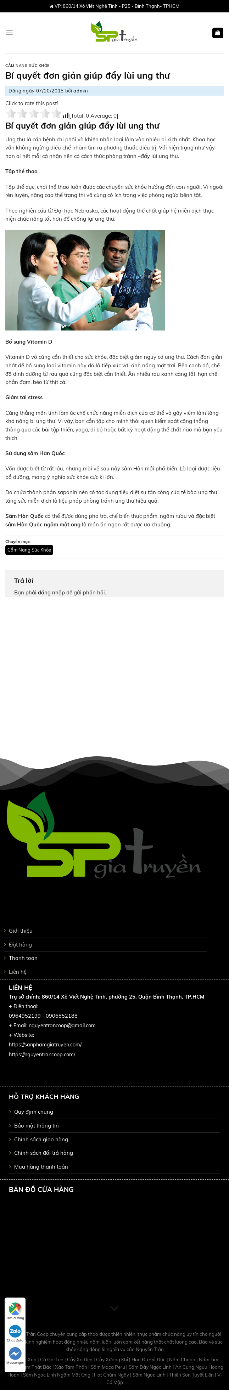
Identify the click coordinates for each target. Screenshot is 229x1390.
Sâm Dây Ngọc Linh (151, 1367)
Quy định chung (33, 1111)
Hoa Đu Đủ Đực (149, 1359)
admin (80, 91)
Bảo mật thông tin (36, 1125)
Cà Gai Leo (52, 1359)
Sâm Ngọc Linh (150, 1375)
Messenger (15, 1356)
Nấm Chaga (182, 1359)
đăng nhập (51, 592)
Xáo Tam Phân (71, 1367)
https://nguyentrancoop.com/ (42, 1054)
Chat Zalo (15, 1334)
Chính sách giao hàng (41, 1139)
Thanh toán (23, 958)
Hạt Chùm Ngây (112, 1375)
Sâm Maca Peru (108, 1367)
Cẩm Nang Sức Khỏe (27, 65)
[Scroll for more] (114, 1309)
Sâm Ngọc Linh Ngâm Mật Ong (57, 1375)
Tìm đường (15, 1311)
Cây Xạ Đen (80, 1359)
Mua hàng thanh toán (41, 1166)
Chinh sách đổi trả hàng (43, 1152)
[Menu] (9, 32)
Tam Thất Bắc (36, 1367)
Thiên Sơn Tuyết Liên (192, 1375)
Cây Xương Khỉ (112, 1359)
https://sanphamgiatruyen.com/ (45, 1044)
